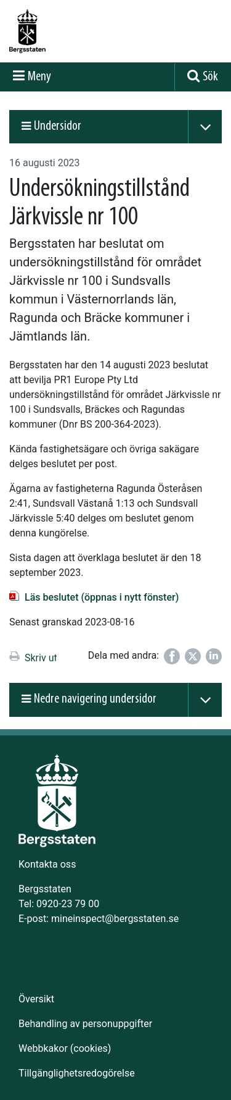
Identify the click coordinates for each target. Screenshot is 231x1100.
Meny (39, 77)
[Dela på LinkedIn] (214, 656)
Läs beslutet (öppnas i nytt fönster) (102, 597)
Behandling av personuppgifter (85, 1024)
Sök (210, 77)
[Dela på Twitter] (193, 656)
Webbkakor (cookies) (64, 1048)
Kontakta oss (47, 864)
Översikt (36, 999)
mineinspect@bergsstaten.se (115, 918)
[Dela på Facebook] (172, 656)
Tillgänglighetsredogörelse (76, 1073)
